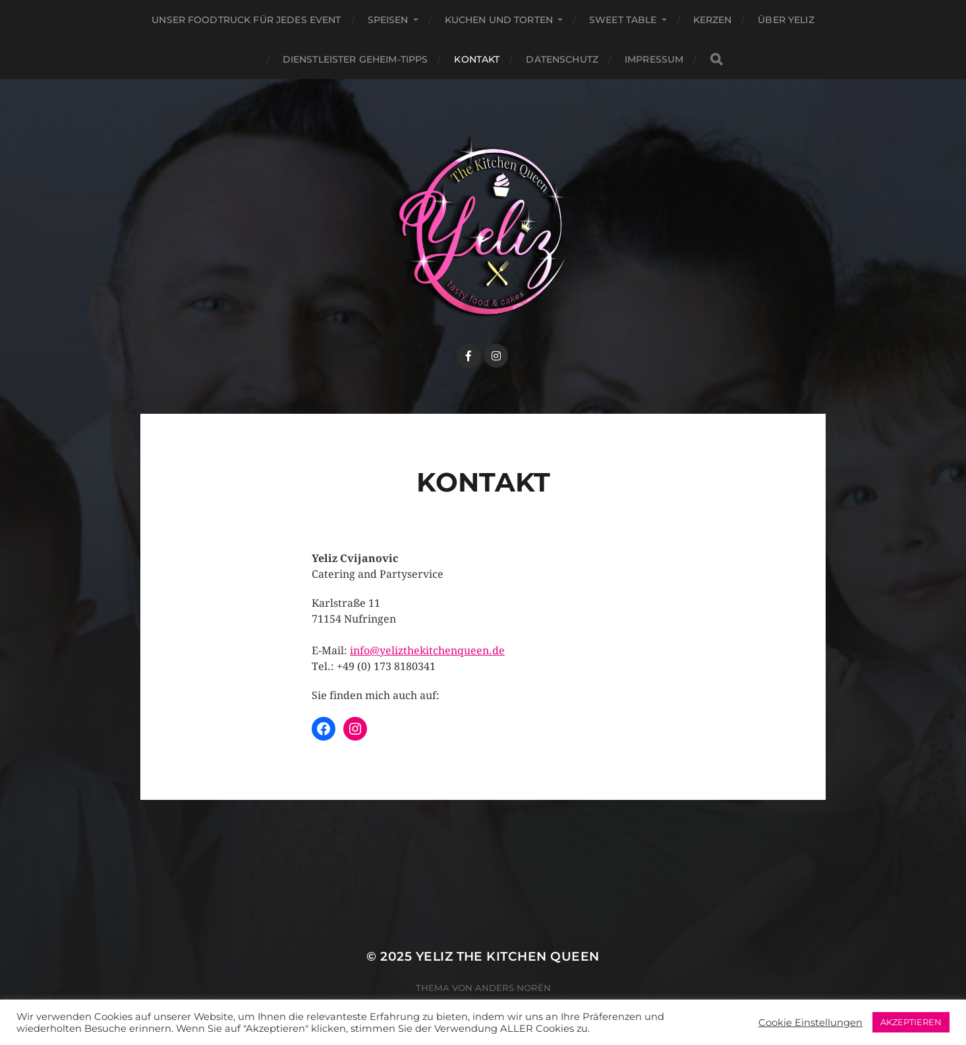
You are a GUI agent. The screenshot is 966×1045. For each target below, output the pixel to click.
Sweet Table (623, 20)
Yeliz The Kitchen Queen (508, 956)
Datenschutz (562, 59)
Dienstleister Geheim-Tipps (355, 59)
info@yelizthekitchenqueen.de (427, 650)
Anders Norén (513, 987)
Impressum (654, 59)
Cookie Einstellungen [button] (810, 1023)
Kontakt (476, 59)
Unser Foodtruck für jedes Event (246, 20)
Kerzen (712, 20)
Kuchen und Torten (499, 20)
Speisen (388, 20)
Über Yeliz (786, 20)
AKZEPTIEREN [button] (911, 1022)
